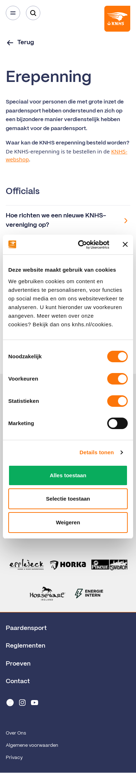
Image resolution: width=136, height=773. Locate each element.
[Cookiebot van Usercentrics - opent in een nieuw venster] (81, 244)
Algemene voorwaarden (32, 745)
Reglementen (25, 646)
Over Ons (16, 733)
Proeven (18, 664)
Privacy (14, 757)
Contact (18, 681)
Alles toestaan (68, 475)
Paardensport (26, 628)
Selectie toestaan (68, 499)
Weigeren (68, 522)
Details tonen (97, 452)
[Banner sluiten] (125, 244)
